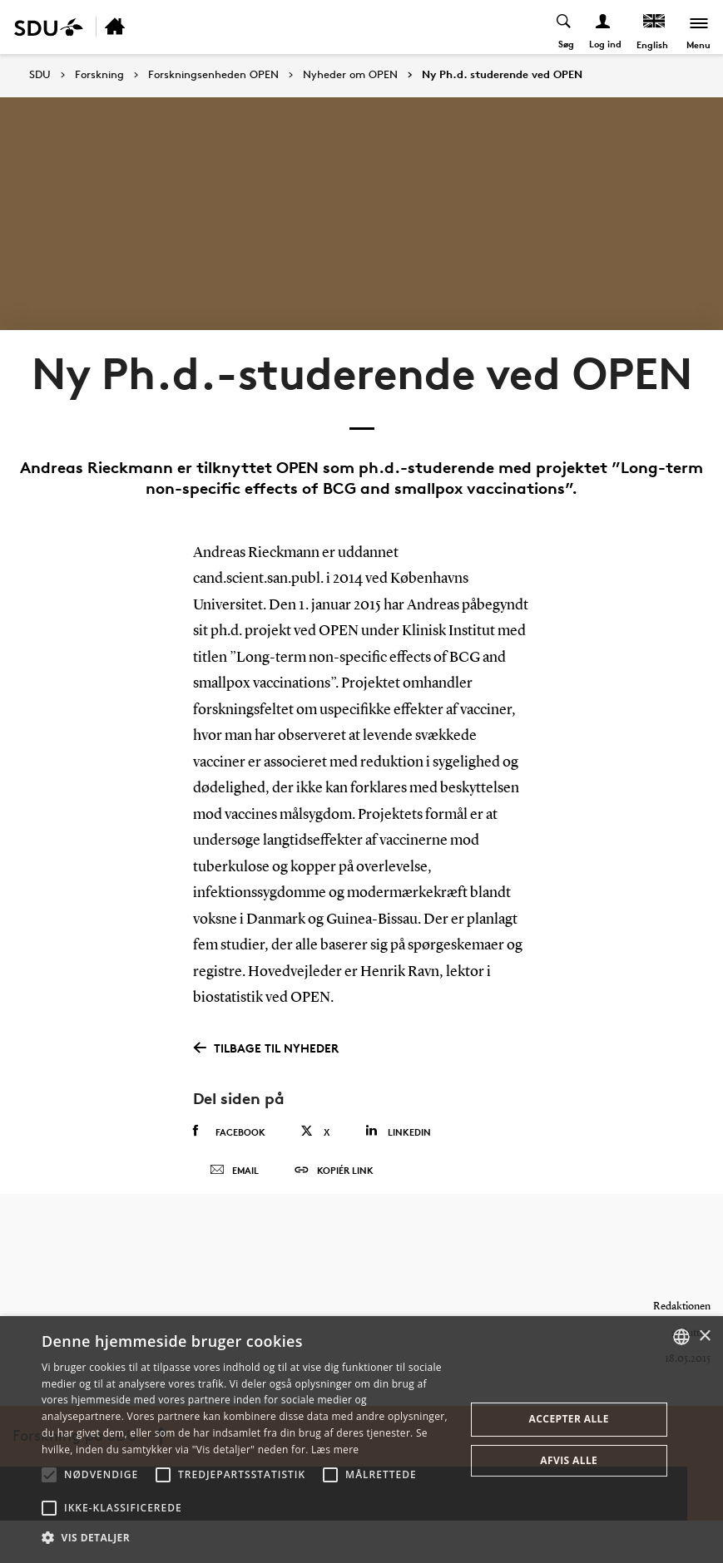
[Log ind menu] (602, 27)
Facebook (229, 1131)
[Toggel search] (563, 27)
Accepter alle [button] (569, 1419)
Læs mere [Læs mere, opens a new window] (335, 1449)
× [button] (704, 1336)
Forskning (99, 75)
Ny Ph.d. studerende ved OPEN (502, 75)
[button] (49, 1475)
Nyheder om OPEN (350, 75)
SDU (40, 74)
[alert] (361, 1439)
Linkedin (398, 1131)
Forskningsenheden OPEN (213, 75)
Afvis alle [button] (568, 1460)
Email (234, 1179)
